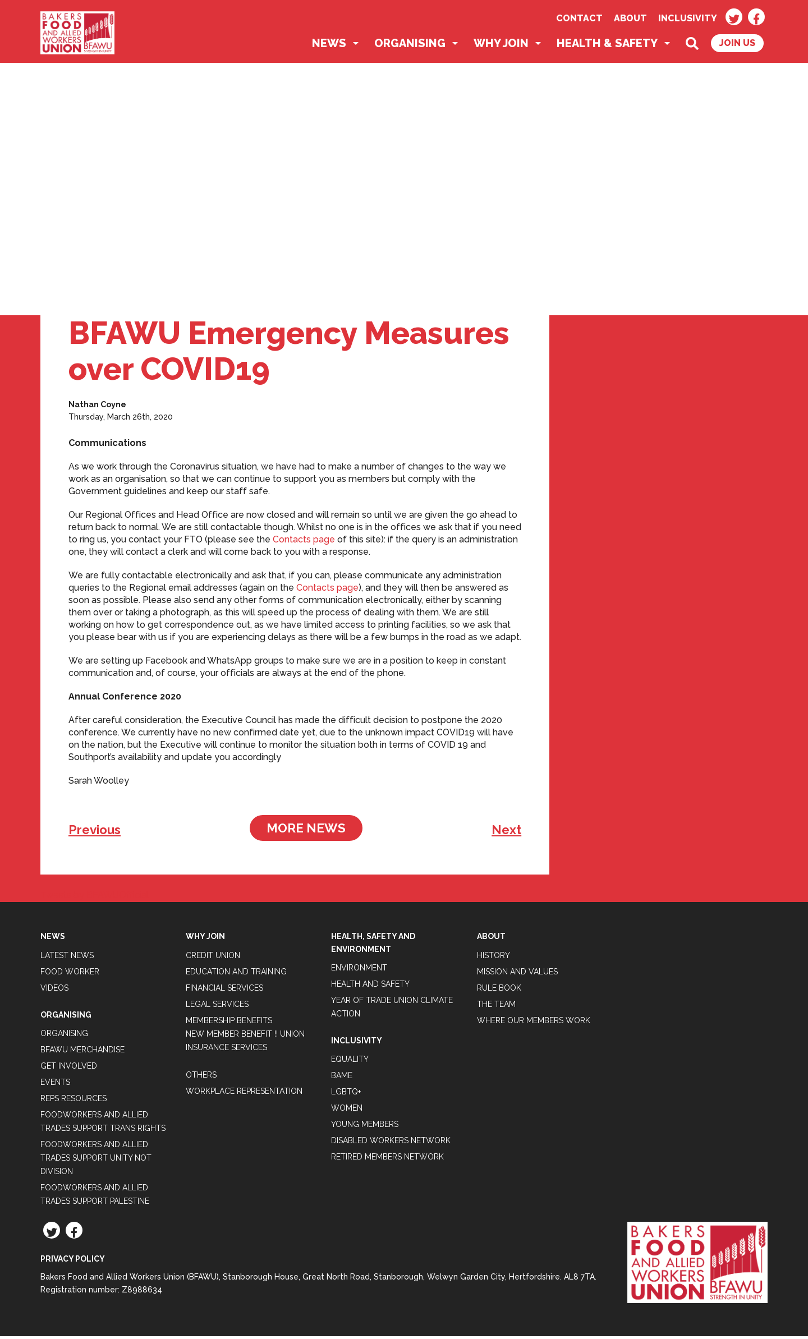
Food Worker (69, 973)
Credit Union (213, 957)
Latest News (67, 957)
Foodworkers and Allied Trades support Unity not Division (96, 1161)
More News (306, 830)
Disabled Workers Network (391, 1143)
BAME (341, 1078)
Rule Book (499, 990)
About (630, 18)
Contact (579, 18)
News (329, 46)
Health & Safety (607, 46)
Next (506, 832)
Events (55, 1084)
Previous (94, 832)
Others (201, 1077)
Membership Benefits (229, 1022)
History (493, 957)
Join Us (737, 45)
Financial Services (224, 990)
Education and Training (236, 973)
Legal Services (217, 1006)
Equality (350, 1061)
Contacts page (304, 542)
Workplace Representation (244, 1093)
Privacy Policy (72, 1261)
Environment (359, 970)
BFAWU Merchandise (82, 1052)
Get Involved (68, 1068)
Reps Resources (73, 1101)
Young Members (364, 1126)
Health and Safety (370, 986)
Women (346, 1110)
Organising (410, 46)
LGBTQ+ (346, 1094)
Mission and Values (517, 973)
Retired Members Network (387, 1159)
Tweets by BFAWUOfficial (94, 897)
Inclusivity (687, 18)
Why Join (501, 46)
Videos (54, 990)
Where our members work (533, 1022)
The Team (496, 1006)
